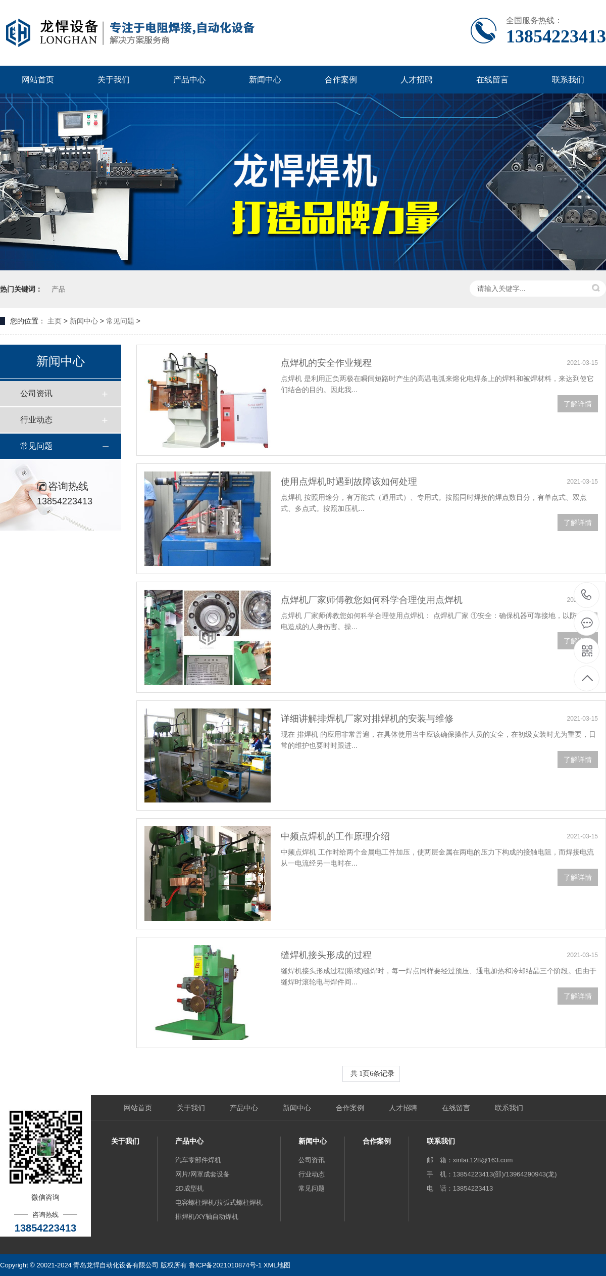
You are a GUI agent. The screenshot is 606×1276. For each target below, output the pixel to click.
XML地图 (277, 1265)
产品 (59, 289)
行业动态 (36, 419)
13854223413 (586, 595)
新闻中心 (265, 79)
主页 (54, 321)
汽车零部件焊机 (198, 1160)
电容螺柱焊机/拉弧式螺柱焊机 (219, 1202)
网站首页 (38, 79)
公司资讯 (36, 393)
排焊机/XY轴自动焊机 (206, 1216)
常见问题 (120, 321)
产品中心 (189, 79)
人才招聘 (416, 79)
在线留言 (492, 79)
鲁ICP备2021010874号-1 (225, 1265)
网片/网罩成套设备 (202, 1174)
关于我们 (113, 79)
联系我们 (568, 79)
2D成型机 (189, 1188)
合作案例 (341, 79)
